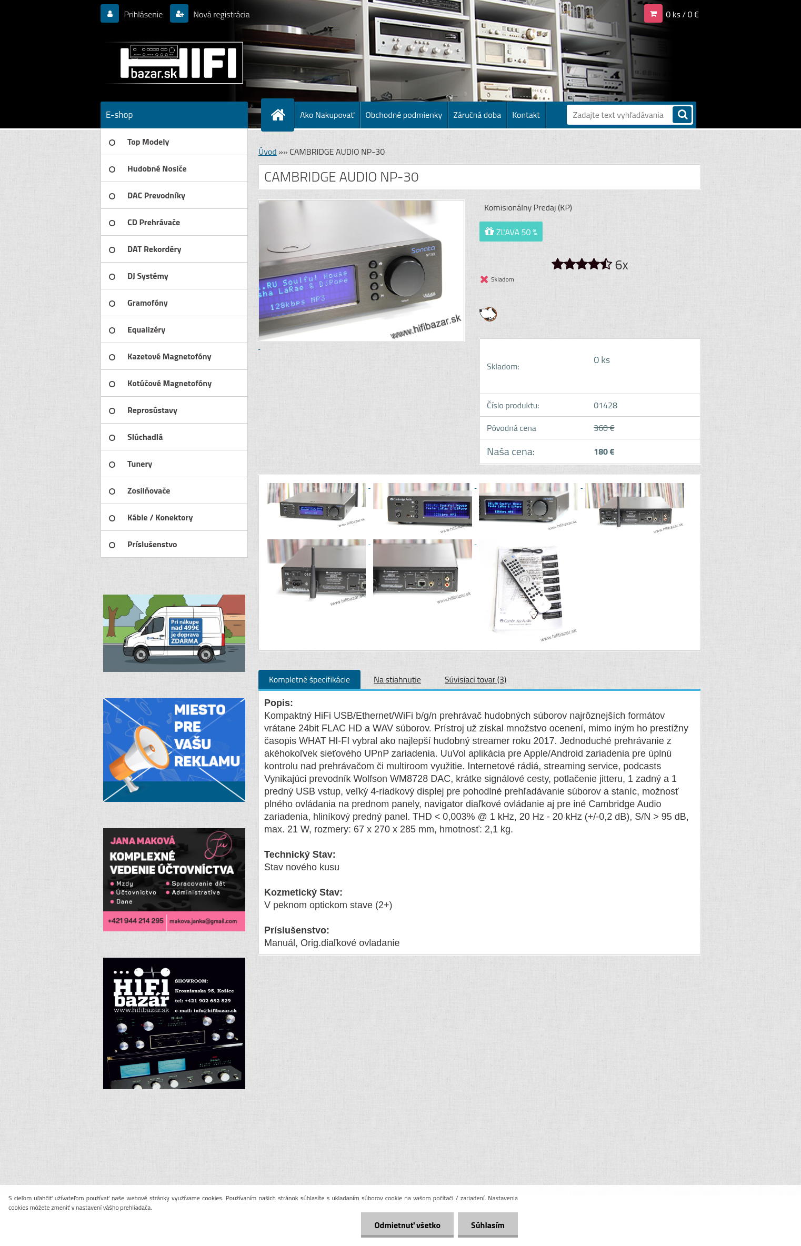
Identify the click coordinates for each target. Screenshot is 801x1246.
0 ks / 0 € (682, 14)
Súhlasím (488, 1225)
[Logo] (173, 62)
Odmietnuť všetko (407, 1225)
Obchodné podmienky (403, 114)
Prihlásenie (143, 14)
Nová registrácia (221, 14)
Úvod (267, 151)
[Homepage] (282, 115)
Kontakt (526, 114)
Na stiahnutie (397, 679)
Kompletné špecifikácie (309, 679)
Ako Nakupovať (327, 114)
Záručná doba (477, 114)
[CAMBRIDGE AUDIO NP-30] (317, 484)
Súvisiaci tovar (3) (475, 679)
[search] (682, 115)
